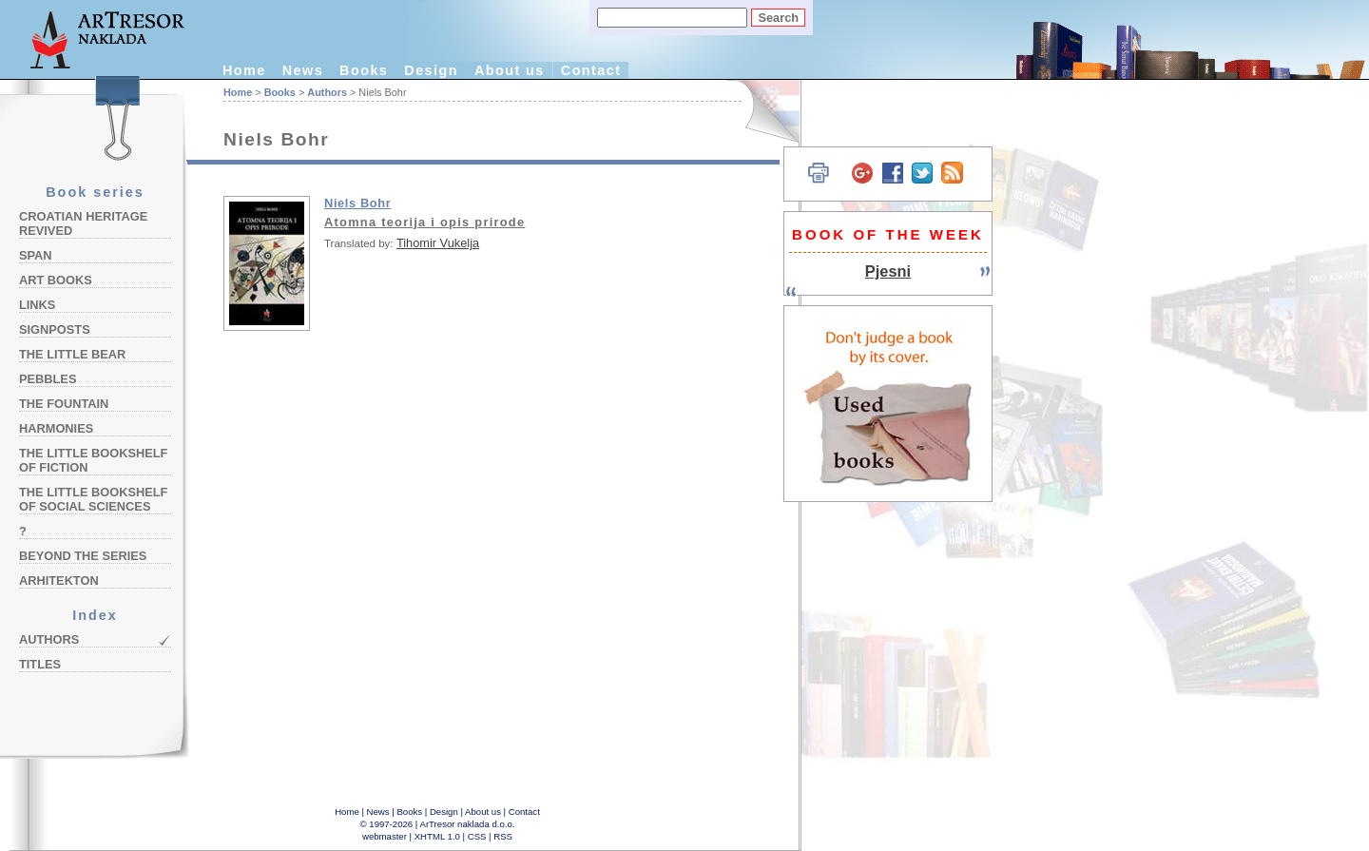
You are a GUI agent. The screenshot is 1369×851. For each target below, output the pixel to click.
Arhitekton (59, 580)
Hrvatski (761, 112)
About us (509, 70)
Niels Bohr (357, 203)
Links (37, 305)
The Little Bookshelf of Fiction (93, 460)
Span (35, 255)
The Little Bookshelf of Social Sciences (93, 499)
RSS (502, 836)
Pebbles (47, 379)
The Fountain (63, 403)
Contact (591, 70)
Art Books (55, 280)
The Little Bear (72, 354)
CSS (477, 836)
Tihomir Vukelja (437, 243)
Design (431, 70)
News (302, 70)
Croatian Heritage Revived (83, 223)
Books (363, 70)
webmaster (384, 836)
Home (244, 70)
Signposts (54, 329)
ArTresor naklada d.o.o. (467, 824)
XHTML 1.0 (437, 836)
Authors (49, 639)
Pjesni (888, 271)
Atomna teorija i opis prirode (424, 222)
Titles (40, 664)
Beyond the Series (82, 556)
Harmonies (56, 428)
